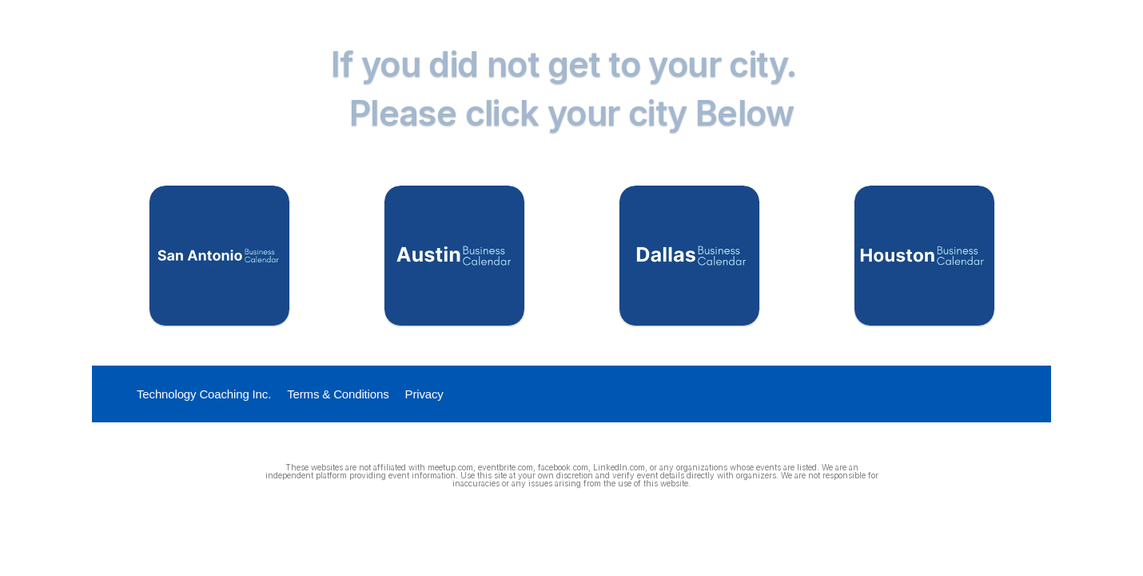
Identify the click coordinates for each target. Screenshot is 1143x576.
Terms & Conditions (337, 394)
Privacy (424, 394)
